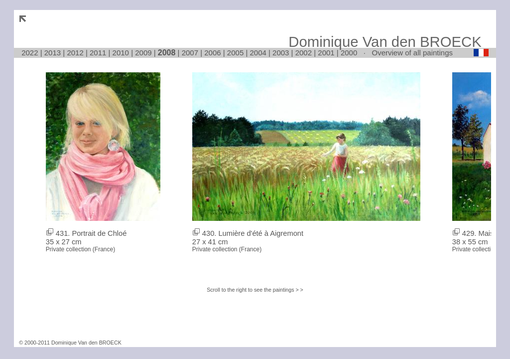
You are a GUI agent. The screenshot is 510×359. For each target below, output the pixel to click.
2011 (98, 52)
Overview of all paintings (412, 52)
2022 (29, 52)
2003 (280, 52)
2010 (121, 52)
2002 (303, 52)
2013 (52, 52)
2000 (349, 52)
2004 (258, 52)
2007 (190, 52)
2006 (212, 52)
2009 (143, 52)
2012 (75, 52)
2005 (235, 52)
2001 (326, 52)
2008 (167, 52)
